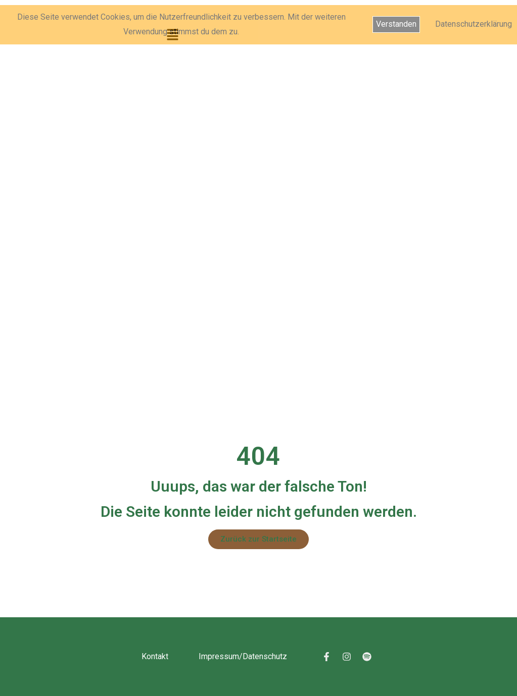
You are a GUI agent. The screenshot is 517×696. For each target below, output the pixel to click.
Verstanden (396, 24)
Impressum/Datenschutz (243, 656)
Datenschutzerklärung (473, 24)
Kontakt (155, 656)
